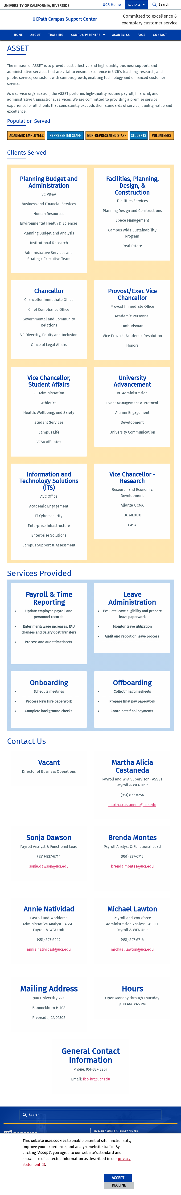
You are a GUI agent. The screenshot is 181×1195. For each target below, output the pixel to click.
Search (164, 5)
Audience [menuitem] (134, 4)
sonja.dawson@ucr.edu (49, 866)
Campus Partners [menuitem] (86, 34)
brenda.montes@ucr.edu (132, 866)
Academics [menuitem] (121, 34)
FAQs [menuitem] (141, 34)
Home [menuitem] (18, 34)
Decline (119, 1185)
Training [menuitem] (56, 34)
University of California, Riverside (36, 5)
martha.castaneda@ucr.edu (132, 804)
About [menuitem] (35, 34)
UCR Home (112, 4)
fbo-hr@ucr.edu (96, 1079)
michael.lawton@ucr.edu (132, 949)
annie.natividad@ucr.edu (49, 949)
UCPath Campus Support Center (74, 18)
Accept (118, 1178)
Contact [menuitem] (160, 34)
